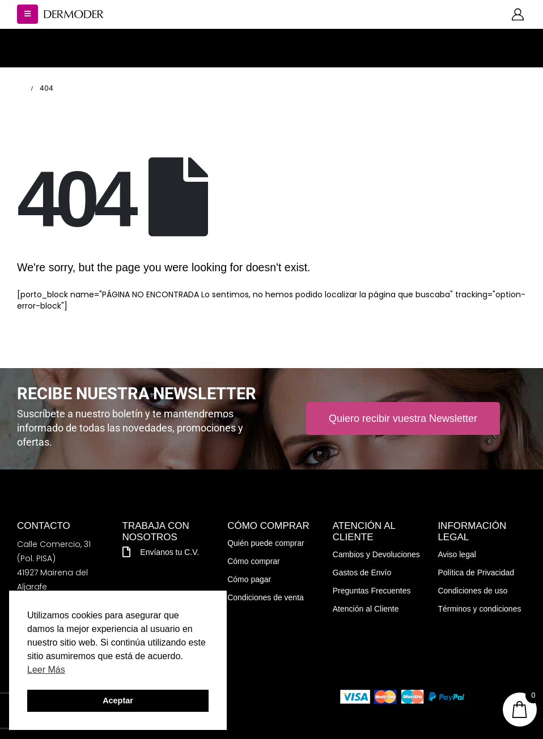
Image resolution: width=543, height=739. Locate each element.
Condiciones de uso (472, 590)
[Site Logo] (74, 14)
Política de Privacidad (476, 572)
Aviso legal (457, 554)
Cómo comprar (253, 561)
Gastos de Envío (362, 572)
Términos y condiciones (479, 608)
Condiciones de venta (265, 597)
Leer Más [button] (46, 669)
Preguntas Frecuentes (372, 590)
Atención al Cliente (366, 608)
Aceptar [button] (118, 700)
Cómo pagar (249, 579)
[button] (27, 14)
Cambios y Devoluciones (376, 554)
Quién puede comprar (265, 543)
